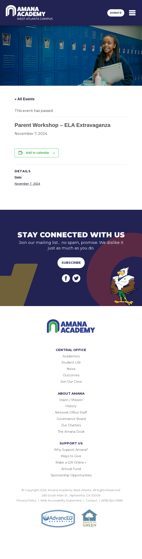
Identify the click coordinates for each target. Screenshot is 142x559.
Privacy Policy (26, 500)
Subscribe (71, 263)
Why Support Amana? (71, 450)
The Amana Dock (71, 432)
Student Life (71, 362)
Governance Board (71, 419)
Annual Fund (71, 469)
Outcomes (71, 375)
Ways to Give (71, 456)
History (71, 406)
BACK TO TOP (71, 505)
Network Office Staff (71, 412)
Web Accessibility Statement (61, 500)
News (71, 369)
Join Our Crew (71, 382)
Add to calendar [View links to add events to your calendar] (37, 152)
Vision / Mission (71, 400)
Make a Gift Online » (71, 462)
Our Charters (71, 425)
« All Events (25, 99)
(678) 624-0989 (112, 500)
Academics (71, 356)
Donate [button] (116, 12)
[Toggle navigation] (132, 13)
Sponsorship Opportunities (71, 475)
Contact (91, 500)
